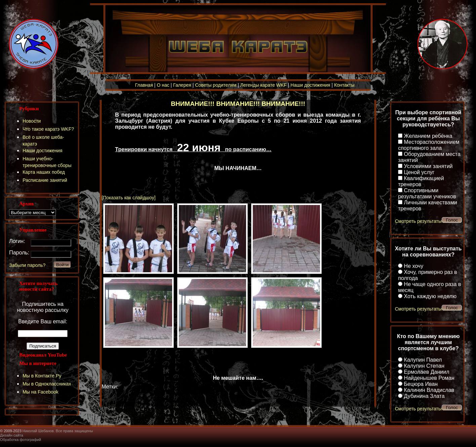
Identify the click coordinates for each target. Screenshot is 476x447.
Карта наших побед (44, 172)
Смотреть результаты (418, 221)
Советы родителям (215, 85)
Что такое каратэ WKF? (48, 129)
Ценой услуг (419, 172)
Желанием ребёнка (428, 136)
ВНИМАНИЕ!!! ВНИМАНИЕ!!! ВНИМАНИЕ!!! (238, 103)
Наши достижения (310, 85)
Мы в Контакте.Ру (42, 375)
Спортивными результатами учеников (427, 193)
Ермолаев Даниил (426, 372)
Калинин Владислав (429, 390)
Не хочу (414, 266)
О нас (163, 85)
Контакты (344, 85)
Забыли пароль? (27, 265)
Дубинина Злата (424, 396)
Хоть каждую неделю (430, 296)
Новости (32, 121)
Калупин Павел (423, 360)
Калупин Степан (424, 366)
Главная (144, 85)
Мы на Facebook (40, 392)
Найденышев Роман (429, 378)
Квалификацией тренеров (421, 181)
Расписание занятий (45, 180)
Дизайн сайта (11, 435)
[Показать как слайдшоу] (128, 197)
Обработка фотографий (20, 440)
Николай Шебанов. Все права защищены (58, 431)
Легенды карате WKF (263, 85)
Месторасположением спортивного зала (428, 145)
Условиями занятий (428, 166)
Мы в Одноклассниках (47, 384)
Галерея (182, 85)
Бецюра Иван (421, 384)
